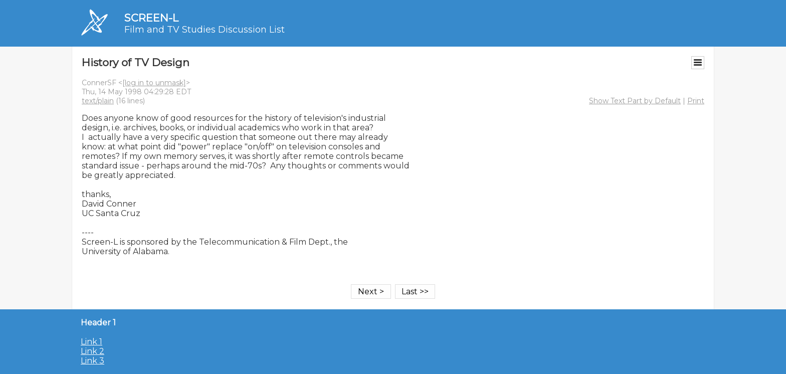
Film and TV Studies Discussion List (204, 29)
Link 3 (92, 360)
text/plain (98, 100)
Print (695, 100)
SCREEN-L (151, 18)
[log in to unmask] (154, 82)
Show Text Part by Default (635, 100)
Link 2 (92, 351)
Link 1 (91, 341)
